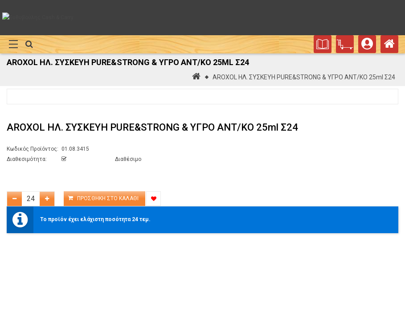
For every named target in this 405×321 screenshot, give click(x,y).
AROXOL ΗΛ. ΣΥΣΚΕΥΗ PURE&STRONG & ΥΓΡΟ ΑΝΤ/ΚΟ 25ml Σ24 (304, 77)
